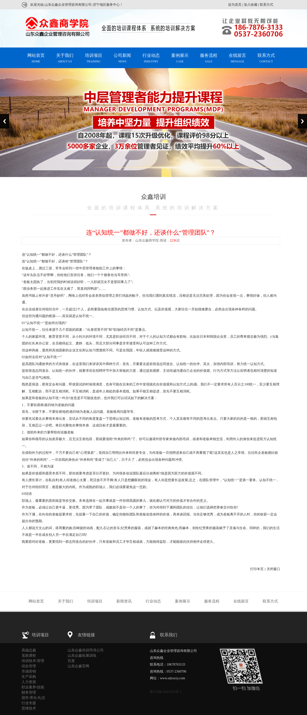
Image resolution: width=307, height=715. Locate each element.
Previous (4, 121)
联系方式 (266, 4)
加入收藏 (250, 4)
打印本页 (257, 569)
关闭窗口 (273, 569)
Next (302, 121)
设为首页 (235, 4)
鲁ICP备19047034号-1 (165, 692)
